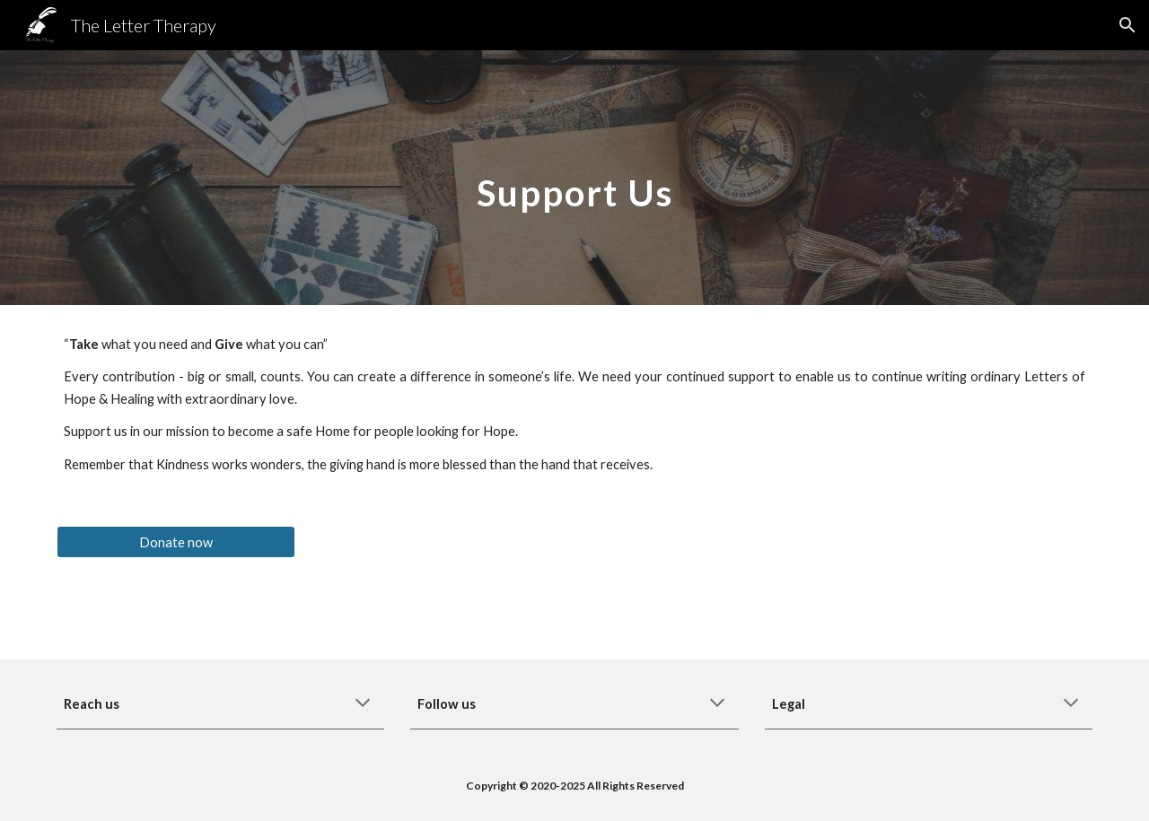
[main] (574, 177)
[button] (1127, 25)
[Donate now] (175, 542)
